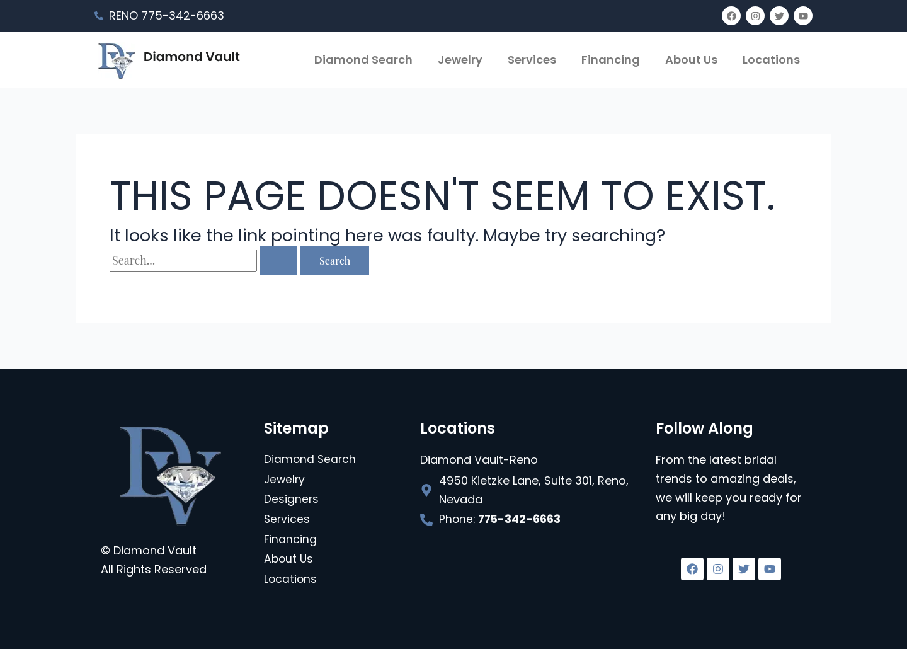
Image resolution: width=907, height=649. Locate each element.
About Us (691, 59)
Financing (610, 59)
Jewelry (460, 59)
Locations (771, 59)
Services (532, 59)
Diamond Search (363, 59)
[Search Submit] (278, 260)
